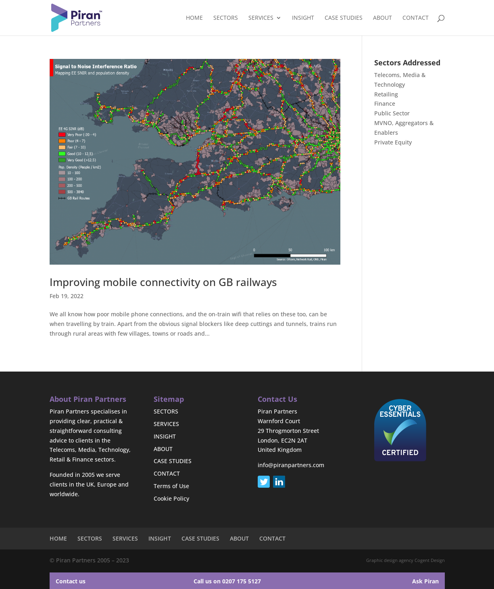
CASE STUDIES (344, 18)
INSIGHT (303, 18)
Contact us (70, 581)
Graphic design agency (389, 560)
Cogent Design (430, 560)
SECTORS (225, 18)
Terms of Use (171, 486)
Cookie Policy (171, 498)
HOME (194, 18)
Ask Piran (425, 581)
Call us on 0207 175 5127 (227, 581)
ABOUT (382, 18)
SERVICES (260, 18)
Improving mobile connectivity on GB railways (163, 282)
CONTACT (415, 18)
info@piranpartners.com (291, 465)
